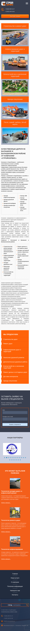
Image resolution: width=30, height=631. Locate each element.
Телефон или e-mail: (7, 416)
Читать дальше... (6, 502)
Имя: (3, 410)
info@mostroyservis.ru (9, 621)
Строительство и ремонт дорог (9, 611)
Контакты (15, 595)
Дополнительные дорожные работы (15, 362)
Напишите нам (15, 590)
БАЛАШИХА (14, 605)
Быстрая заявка (15, 16)
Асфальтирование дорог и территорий (12, 350)
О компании (15, 582)
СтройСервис (7, 3)
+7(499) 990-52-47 (9, 9)
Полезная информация (15, 586)
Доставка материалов (10, 376)
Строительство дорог (10, 339)
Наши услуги (15, 578)
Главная (15, 574)
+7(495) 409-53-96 (9, 11)
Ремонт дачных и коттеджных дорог (15, 372)
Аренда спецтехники (10, 381)
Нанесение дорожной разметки (13, 357)
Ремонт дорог (7, 343)
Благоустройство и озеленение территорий (13, 367)
